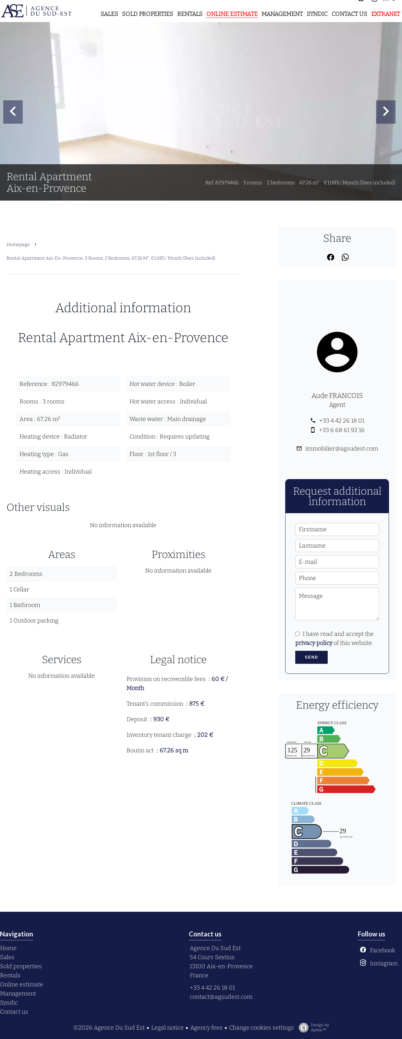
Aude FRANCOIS (337, 395)
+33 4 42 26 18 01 (341, 420)
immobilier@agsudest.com (341, 448)
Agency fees (206, 1027)
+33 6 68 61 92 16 (342, 430)
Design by (312, 1028)
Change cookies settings (261, 1027)
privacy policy (313, 643)
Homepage (18, 244)
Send (311, 657)
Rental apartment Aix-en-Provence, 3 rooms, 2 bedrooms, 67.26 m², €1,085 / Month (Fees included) (110, 258)
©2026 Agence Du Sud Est (109, 1027)
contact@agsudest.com (221, 996)
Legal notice (167, 1027)
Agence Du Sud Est (215, 948)
